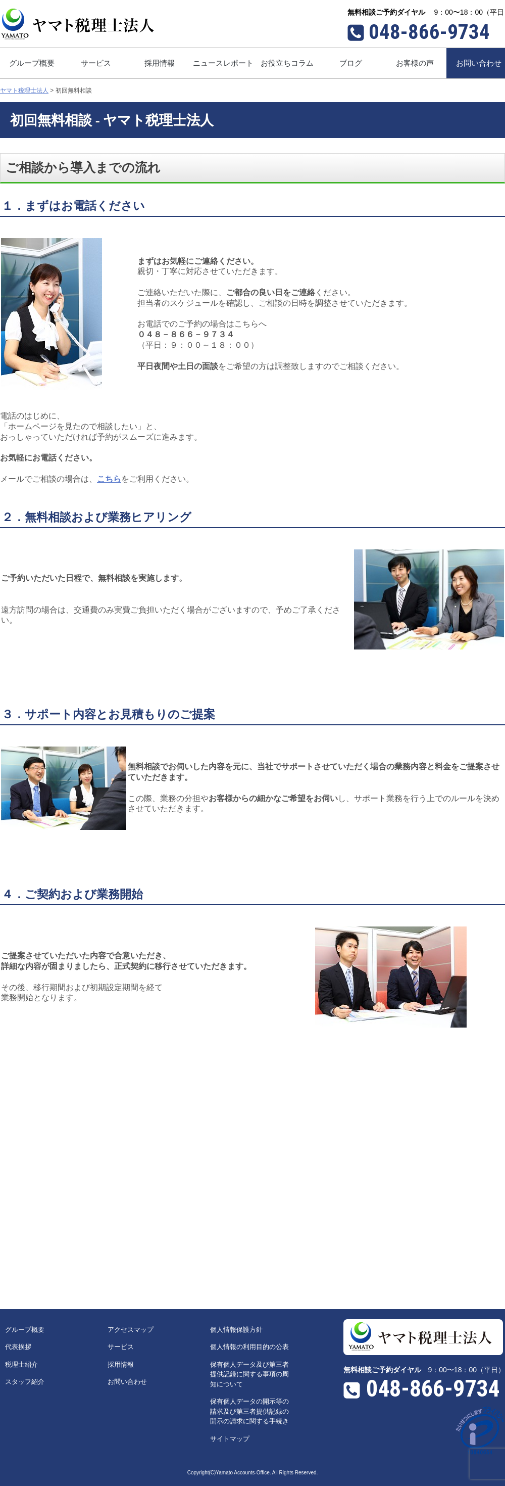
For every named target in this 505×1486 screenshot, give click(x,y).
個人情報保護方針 (236, 1329)
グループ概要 (24, 1329)
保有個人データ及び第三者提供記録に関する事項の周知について (249, 1374)
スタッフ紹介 (24, 1381)
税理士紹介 (21, 1364)
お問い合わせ (127, 1381)
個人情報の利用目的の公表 (249, 1347)
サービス (121, 1347)
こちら (109, 479)
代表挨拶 (18, 1347)
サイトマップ (229, 1439)
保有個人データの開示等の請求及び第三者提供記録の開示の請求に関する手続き (249, 1411)
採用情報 (121, 1364)
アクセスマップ (131, 1329)
